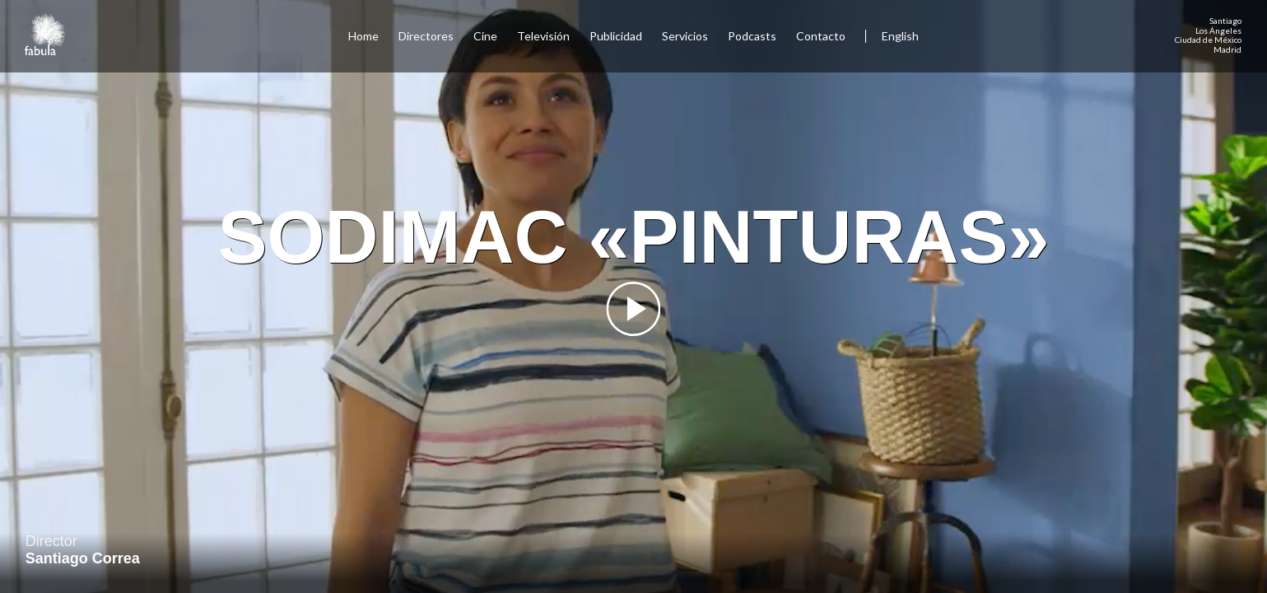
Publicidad (615, 36)
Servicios (685, 36)
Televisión (543, 36)
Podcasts (752, 36)
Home (363, 36)
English (900, 36)
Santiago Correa (83, 558)
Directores (426, 36)
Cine (485, 36)
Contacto (820, 36)
